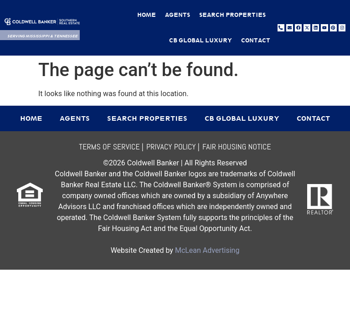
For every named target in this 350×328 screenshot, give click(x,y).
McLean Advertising (207, 250)
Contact (255, 40)
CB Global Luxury (200, 40)
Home (146, 15)
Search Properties (232, 15)
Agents (177, 15)
